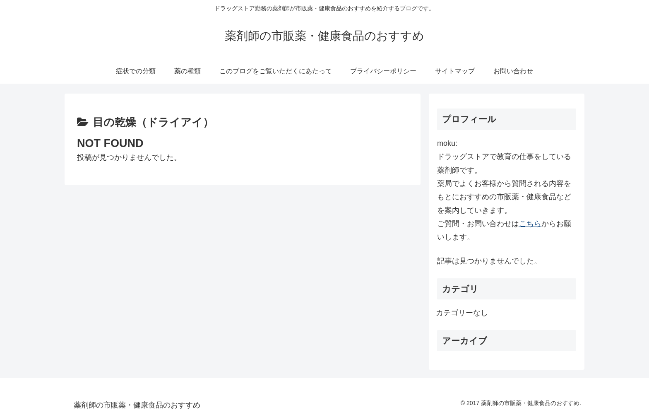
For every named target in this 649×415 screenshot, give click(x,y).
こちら (530, 224)
